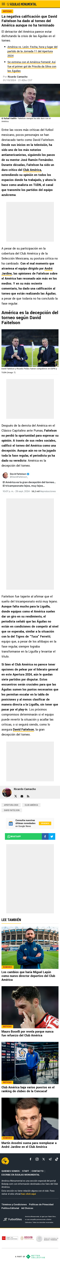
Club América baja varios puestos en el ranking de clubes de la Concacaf (27, 1089)
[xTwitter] (43, 1159)
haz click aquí (28, 1194)
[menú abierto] (3, 4)
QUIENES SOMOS (10, 1171)
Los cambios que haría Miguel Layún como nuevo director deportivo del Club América (28, 976)
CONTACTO (37, 1171)
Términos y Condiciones (14, 1204)
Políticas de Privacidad (41, 1204)
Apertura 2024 (11, 805)
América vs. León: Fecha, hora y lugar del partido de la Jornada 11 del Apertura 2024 (32, 51)
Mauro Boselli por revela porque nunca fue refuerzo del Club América (27, 1033)
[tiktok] (57, 1159)
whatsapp (14, 836)
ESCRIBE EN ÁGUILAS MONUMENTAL (20, 1174)
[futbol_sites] (13, 1219)
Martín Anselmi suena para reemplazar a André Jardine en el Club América (29, 1145)
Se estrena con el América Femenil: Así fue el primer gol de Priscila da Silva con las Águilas (31, 66)
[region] (30, 221)
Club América (32, 170)
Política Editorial (10, 1208)
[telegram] (50, 1159)
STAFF (25, 1171)
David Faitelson (23, 729)
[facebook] (30, 1159)
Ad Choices (27, 1208)
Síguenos (45, 823)
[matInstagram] (37, 1159)
